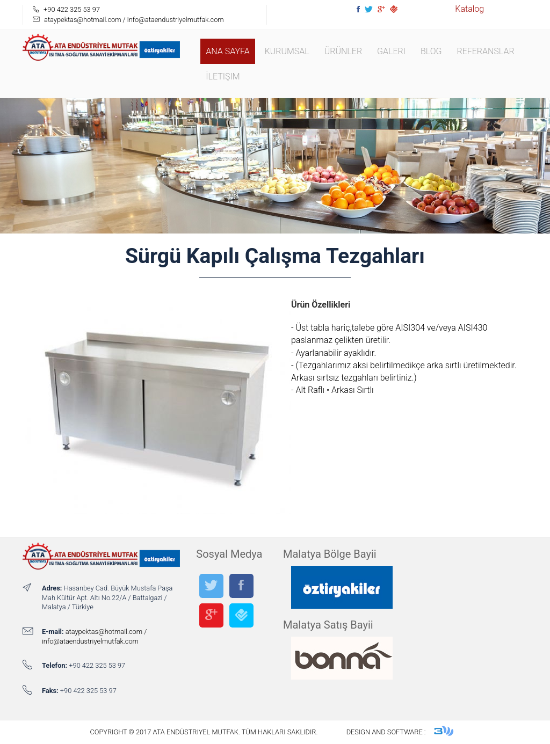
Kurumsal (287, 51)
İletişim (223, 76)
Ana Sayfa (227, 51)
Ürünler (343, 51)
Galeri (391, 51)
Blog (431, 51)
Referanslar (485, 51)
